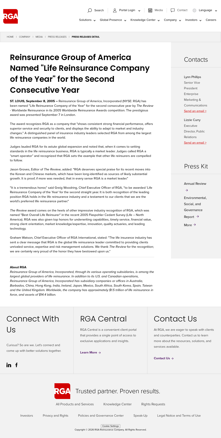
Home (10, 37)
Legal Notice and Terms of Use (179, 415)
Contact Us (164, 358)
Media (159, 10)
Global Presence (111, 20)
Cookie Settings (110, 426)
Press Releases (57, 37)
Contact (182, 10)
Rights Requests (153, 404)
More (188, 225)
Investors (191, 20)
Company (170, 20)
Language (202, 10)
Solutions (85, 20)
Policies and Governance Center (101, 415)
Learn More (90, 352)
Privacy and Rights (55, 415)
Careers (211, 20)
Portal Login (124, 10)
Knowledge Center (143, 20)
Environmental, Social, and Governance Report (195, 207)
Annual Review (195, 183)
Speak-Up (140, 415)
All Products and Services (75, 404)
